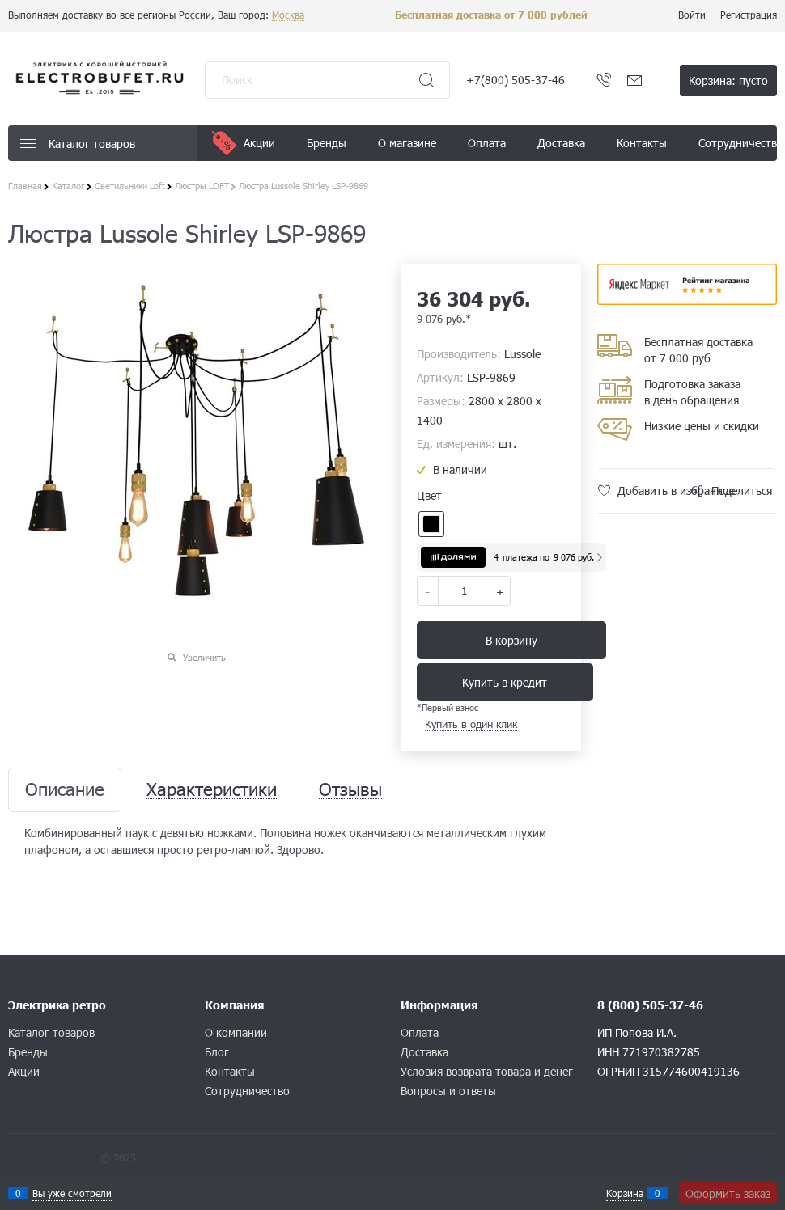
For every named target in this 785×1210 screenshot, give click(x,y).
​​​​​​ (687, 299)
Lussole (522, 354)
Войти (692, 14)
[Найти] (426, 80)
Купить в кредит (504, 682)
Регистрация (748, 14)
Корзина (624, 1193)
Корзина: (728, 80)
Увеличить (204, 657)
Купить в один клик (471, 723)
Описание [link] (64, 790)
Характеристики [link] (211, 790)
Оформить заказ (727, 1193)
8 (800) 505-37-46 (650, 1005)
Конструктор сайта (52, 1157)
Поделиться (741, 490)
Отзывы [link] (350, 790)
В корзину (511, 640)
